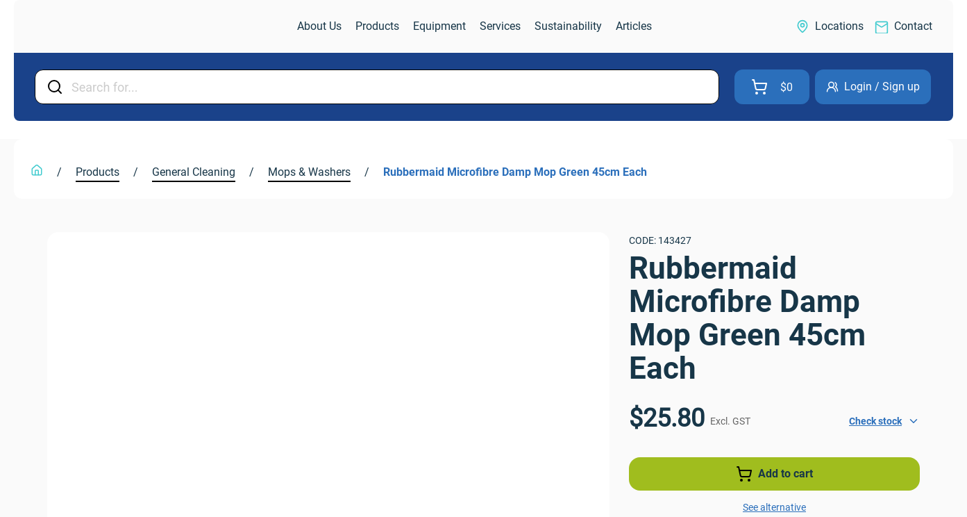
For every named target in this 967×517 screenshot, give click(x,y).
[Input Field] (390, 87)
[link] (93, 26)
